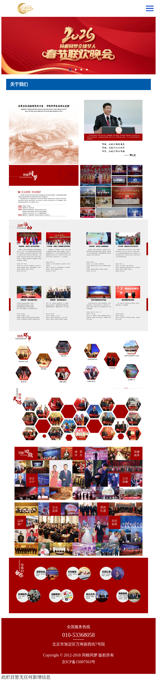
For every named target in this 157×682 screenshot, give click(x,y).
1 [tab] (70, 69)
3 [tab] (81, 69)
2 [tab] (76, 69)
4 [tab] (87, 69)
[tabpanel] (78, 45)
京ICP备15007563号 (78, 662)
